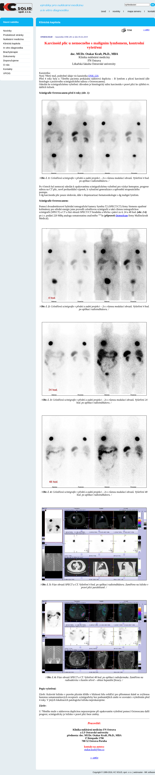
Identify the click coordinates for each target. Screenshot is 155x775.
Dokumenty (9, 56)
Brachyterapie (10, 52)
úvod (103, 11)
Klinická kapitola (11, 43)
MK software (149, 772)
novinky (116, 11)
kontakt (151, 11)
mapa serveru (134, 11)
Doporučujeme (11, 60)
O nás (6, 64)
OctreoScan (122, 215)
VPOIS (6, 73)
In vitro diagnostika (13, 47)
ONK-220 (93, 75)
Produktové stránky (13, 35)
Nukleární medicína (13, 39)
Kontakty (7, 69)
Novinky (7, 30)
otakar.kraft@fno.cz (94, 749)
